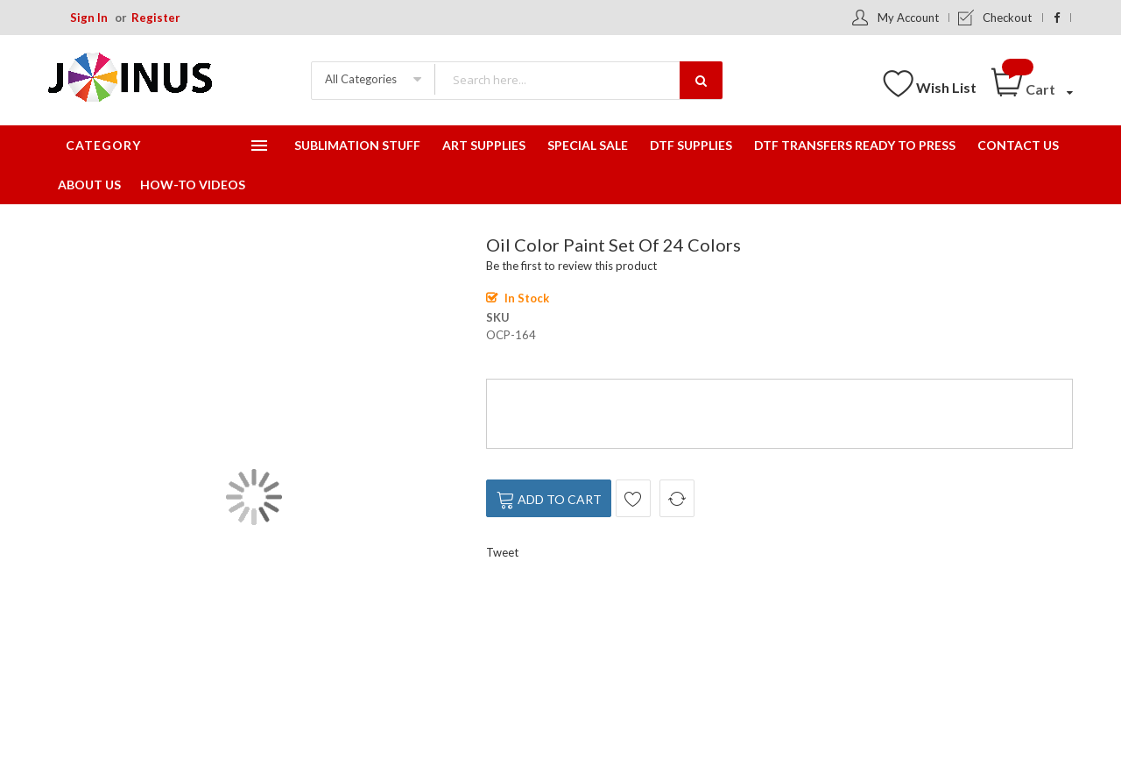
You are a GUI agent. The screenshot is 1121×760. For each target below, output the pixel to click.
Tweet (502, 552)
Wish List (946, 87)
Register (155, 18)
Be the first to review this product (571, 266)
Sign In (89, 18)
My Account (908, 18)
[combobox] (578, 79)
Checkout (1007, 18)
